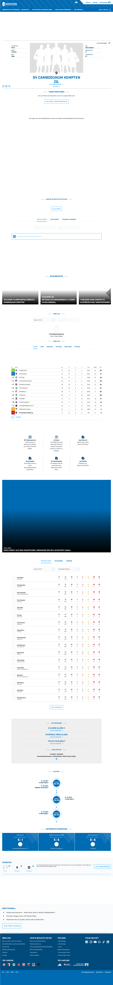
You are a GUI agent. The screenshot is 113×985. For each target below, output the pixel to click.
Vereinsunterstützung (8, 949)
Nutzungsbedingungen (87, 972)
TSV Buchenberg (23, 374)
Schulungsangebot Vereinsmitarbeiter (41, 947)
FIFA (17, 972)
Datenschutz (99, 972)
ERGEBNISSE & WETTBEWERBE (11, 10)
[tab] (42, 220)
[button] (3, 86)
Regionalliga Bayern (64, 949)
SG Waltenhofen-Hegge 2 (25, 409)
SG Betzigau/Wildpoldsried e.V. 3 (26, 405)
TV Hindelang (22, 395)
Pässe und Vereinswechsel (38, 941)
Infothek (95, 2)
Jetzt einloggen (104, 3)
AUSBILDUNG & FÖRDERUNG (64, 10)
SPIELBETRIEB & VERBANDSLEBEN (43, 10)
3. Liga (59, 947)
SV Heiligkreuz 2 (22, 391)
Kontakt (4, 955)
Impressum (108, 972)
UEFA (12, 972)
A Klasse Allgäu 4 (89, 47)
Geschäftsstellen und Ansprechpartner (13, 944)
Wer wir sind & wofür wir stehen (12, 941)
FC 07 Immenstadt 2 (23, 388)
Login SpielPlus (34, 955)
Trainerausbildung (35, 944)
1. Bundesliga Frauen (64, 952)
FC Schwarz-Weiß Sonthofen (25, 381)
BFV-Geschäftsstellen (36, 949)
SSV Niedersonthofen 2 (24, 402)
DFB (7, 972)
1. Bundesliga (62, 941)
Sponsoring (5, 947)
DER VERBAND (79, 10)
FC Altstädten (22, 398)
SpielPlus (88, 2)
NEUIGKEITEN (26, 10)
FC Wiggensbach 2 (23, 370)
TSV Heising (21, 377)
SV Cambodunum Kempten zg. (26, 413)
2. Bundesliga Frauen (64, 955)
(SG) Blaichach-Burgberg (24, 384)
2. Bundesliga (62, 944)
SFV (3, 972)
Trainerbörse (33, 952)
